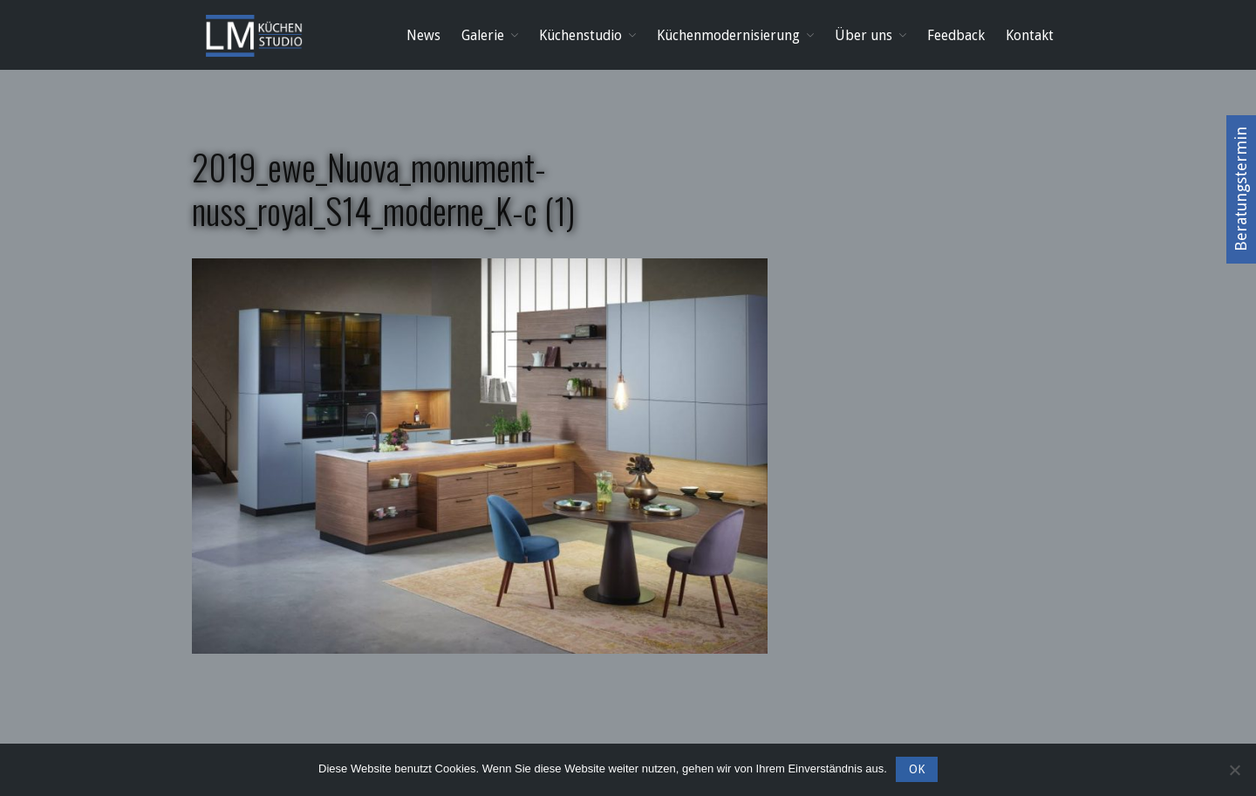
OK (917, 769)
